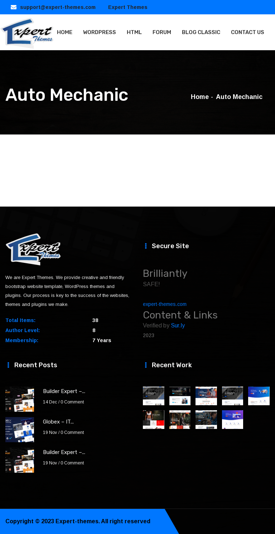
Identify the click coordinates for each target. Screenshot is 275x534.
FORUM (162, 32)
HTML (134, 32)
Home (200, 96)
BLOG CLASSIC (201, 32)
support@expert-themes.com (58, 7)
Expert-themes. (78, 521)
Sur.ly (178, 325)
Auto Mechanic (239, 96)
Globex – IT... (58, 422)
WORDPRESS (99, 32)
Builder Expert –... (64, 391)
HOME (64, 32)
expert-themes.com (165, 304)
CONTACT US (247, 32)
